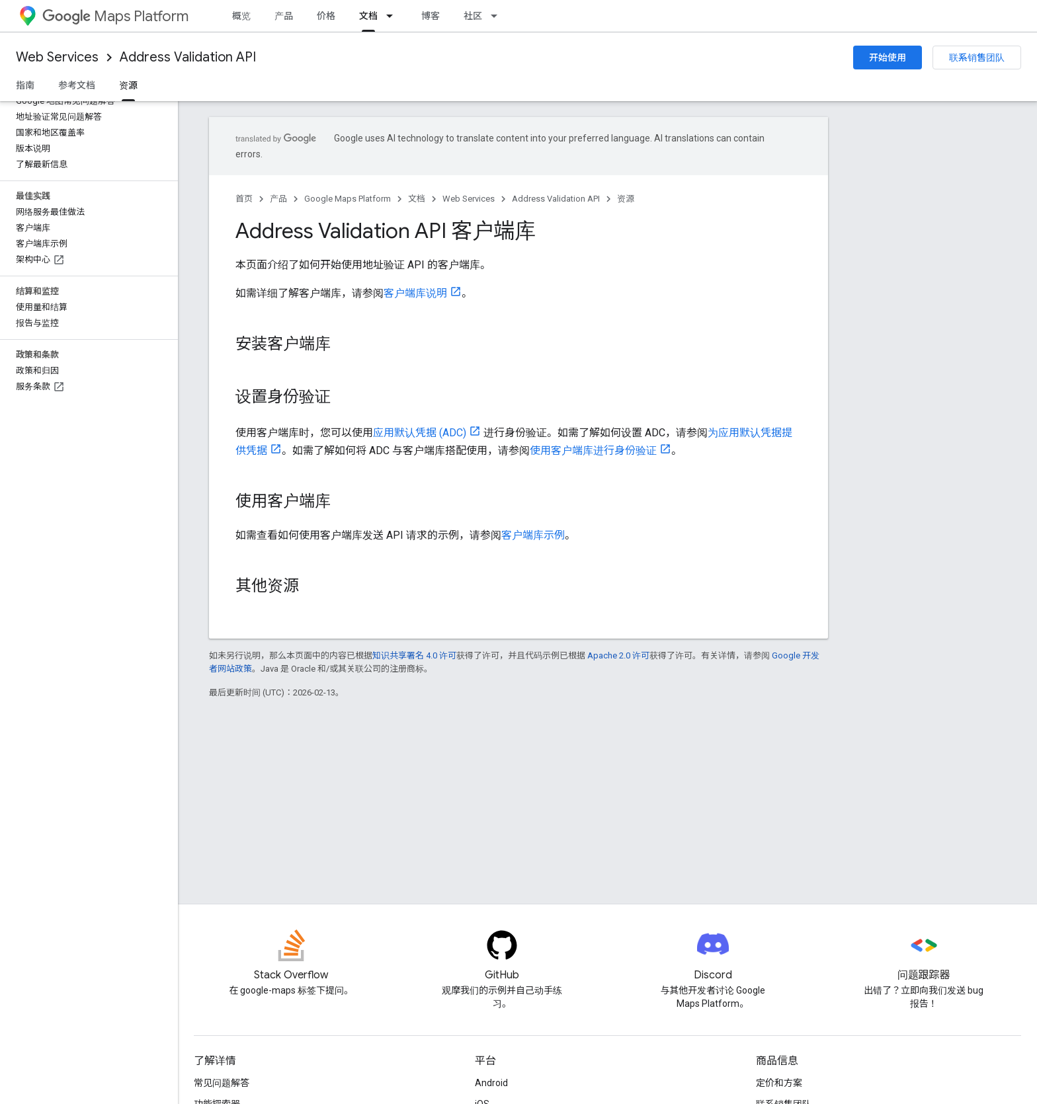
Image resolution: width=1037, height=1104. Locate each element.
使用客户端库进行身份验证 (593, 450)
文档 (416, 199)
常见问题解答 (221, 1083)
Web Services (57, 57)
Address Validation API (188, 57)
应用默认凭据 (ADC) (419, 432)
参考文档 (76, 85)
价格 (326, 16)
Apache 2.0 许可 (618, 655)
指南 (25, 85)
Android (491, 1083)
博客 (430, 16)
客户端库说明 (415, 293)
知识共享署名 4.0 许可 (414, 655)
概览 (241, 16)
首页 (244, 199)
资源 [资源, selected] (128, 85)
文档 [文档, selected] (368, 16)
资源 (625, 199)
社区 (473, 16)
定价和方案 (779, 1083)
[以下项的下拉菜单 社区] (498, 16)
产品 (283, 16)
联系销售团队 (977, 57)
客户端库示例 (533, 535)
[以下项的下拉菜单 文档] (393, 16)
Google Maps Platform (347, 199)
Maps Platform (115, 16)
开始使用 (887, 57)
